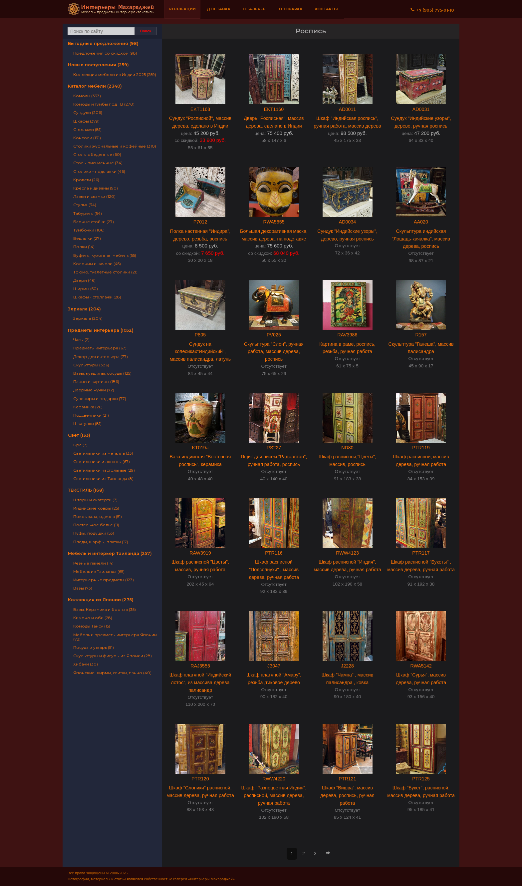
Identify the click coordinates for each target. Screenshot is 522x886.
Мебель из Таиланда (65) (99, 571)
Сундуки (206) (87, 112)
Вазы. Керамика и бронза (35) (104, 609)
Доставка (218, 9)
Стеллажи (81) (87, 129)
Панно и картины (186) (96, 381)
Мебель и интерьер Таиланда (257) (110, 553)
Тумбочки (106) (89, 229)
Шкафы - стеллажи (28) (97, 296)
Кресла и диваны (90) (95, 188)
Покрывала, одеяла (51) (97, 516)
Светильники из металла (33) (103, 453)
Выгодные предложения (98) (103, 43)
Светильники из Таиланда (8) (103, 478)
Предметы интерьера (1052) (100, 330)
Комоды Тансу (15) (91, 626)
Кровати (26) (86, 179)
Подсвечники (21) (91, 415)
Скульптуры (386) (91, 364)
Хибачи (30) (85, 664)
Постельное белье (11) (96, 524)
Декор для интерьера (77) (100, 356)
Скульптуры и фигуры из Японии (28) (112, 655)
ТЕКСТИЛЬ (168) (86, 490)
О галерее (254, 9)
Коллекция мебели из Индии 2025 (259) (114, 74)
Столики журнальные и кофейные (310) (114, 146)
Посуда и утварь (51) (93, 647)
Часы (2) (81, 339)
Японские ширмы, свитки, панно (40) (112, 672)
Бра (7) (80, 444)
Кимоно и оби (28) (92, 617)
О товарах (290, 9)
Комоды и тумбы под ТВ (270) (103, 104)
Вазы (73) (82, 588)
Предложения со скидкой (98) (105, 53)
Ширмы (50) (85, 288)
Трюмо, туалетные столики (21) (105, 271)
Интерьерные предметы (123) (103, 579)
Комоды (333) (87, 95)
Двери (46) (84, 280)
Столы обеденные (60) (97, 154)
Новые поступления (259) (98, 64)
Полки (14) (84, 246)
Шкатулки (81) (87, 423)
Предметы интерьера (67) (100, 347)
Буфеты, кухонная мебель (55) (104, 255)
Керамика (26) (88, 406)
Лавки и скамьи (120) (94, 196)
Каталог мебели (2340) (95, 86)
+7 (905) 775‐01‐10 (432, 10)
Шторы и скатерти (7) (95, 499)
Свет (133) (79, 435)
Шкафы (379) (86, 121)
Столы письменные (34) (98, 162)
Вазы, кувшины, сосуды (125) (102, 373)
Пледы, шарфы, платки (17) (100, 541)
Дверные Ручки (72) (93, 389)
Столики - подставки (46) (99, 171)
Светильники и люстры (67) (101, 461)
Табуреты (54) (87, 213)
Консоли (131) (87, 137)
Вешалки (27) (87, 238)
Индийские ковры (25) (96, 508)
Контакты (326, 9)
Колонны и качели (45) (97, 263)
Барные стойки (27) (93, 221)
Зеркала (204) (84, 308)
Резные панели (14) (93, 563)
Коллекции (182, 9)
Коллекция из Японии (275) (100, 599)
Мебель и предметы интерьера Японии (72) (115, 637)
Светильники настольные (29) (104, 470)
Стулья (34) (84, 204)
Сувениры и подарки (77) (99, 398)
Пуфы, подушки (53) (93, 533)
